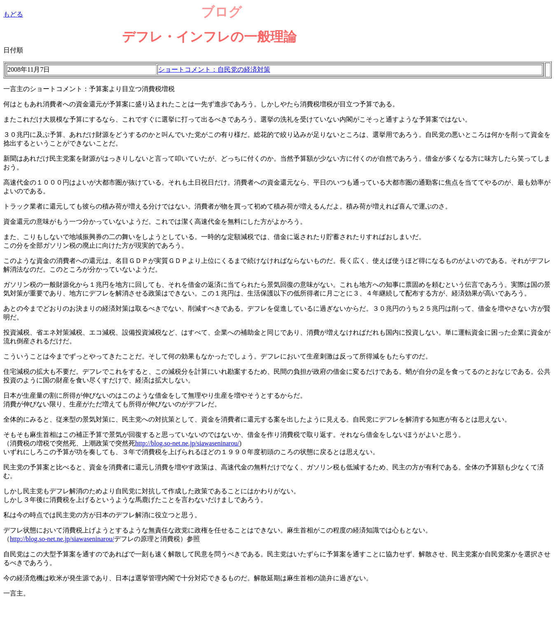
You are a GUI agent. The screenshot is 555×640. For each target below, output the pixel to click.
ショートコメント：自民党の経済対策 (214, 69)
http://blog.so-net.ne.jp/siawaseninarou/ (187, 443)
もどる (13, 14)
